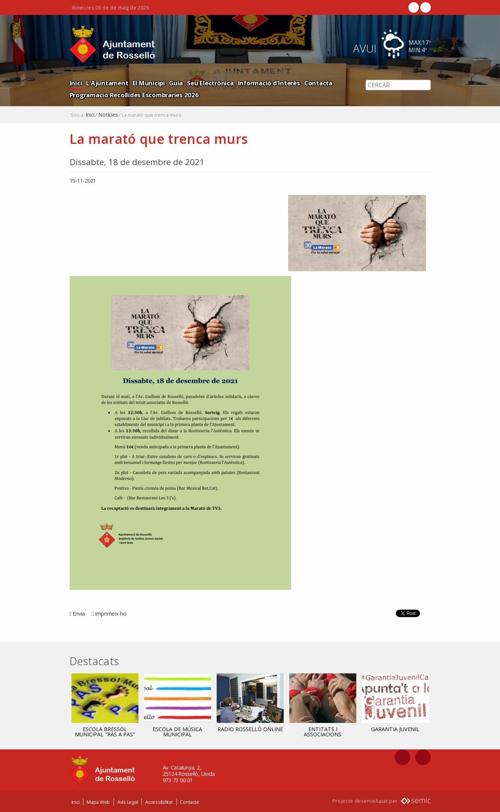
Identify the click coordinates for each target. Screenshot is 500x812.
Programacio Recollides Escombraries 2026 (134, 95)
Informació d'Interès (269, 83)
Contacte (189, 802)
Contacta (318, 83)
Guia (176, 83)
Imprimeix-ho (111, 613)
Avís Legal (127, 802)
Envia (79, 613)
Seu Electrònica (210, 83)
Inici (76, 83)
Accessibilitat (159, 802)
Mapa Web (98, 802)
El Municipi (149, 83)
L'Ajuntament (107, 83)
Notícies (108, 114)
